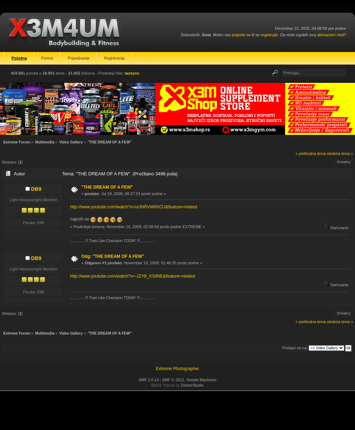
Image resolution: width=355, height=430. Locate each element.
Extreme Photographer (177, 368)
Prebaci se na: (295, 348)
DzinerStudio (192, 385)
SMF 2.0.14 (148, 380)
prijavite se (241, 35)
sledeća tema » (340, 153)
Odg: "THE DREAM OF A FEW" (112, 256)
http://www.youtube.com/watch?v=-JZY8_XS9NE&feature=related (132, 276)
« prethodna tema (310, 153)
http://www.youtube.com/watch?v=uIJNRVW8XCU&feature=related (133, 206)
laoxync (132, 73)
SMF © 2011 (173, 380)
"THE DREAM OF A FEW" (107, 187)
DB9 (36, 189)
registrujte (269, 35)
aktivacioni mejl (330, 35)
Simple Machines (201, 380)
